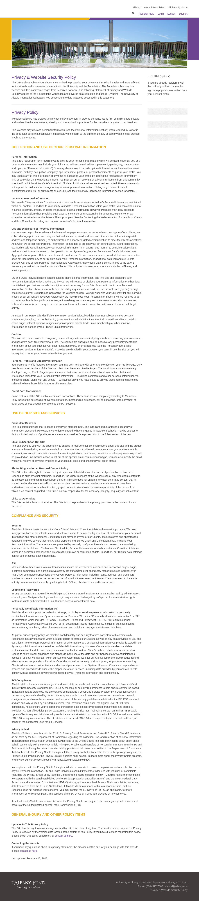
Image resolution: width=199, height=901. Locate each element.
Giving (136, 7)
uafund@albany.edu (176, 886)
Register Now (146, 13)
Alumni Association (154, 7)
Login (161, 13)
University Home (178, 7)
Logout (171, 13)
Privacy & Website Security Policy (168, 890)
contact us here (63, 835)
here (34, 850)
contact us (26, 850)
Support (183, 13)
